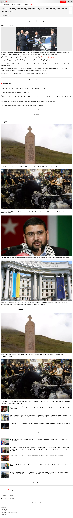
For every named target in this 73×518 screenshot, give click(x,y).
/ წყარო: (7, 15)
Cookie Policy (3, 514)
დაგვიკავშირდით (5, 510)
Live (31, 4)
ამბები (13, 4)
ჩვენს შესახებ (4, 509)
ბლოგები (19, 4)
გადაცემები (6, 4)
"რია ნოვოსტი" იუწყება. (48, 57)
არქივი (26, 4)
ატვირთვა (63, 1)
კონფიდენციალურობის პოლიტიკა (9, 512)
